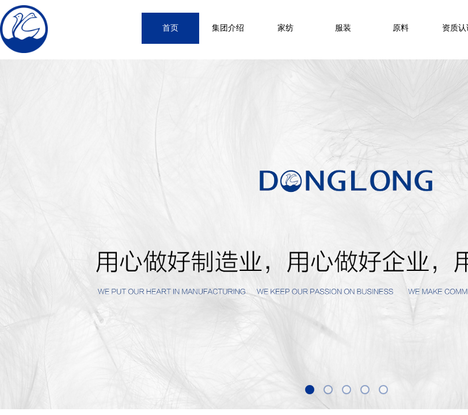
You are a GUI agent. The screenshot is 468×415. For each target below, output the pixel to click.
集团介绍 (228, 28)
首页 (170, 28)
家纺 (285, 28)
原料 (401, 28)
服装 (343, 28)
